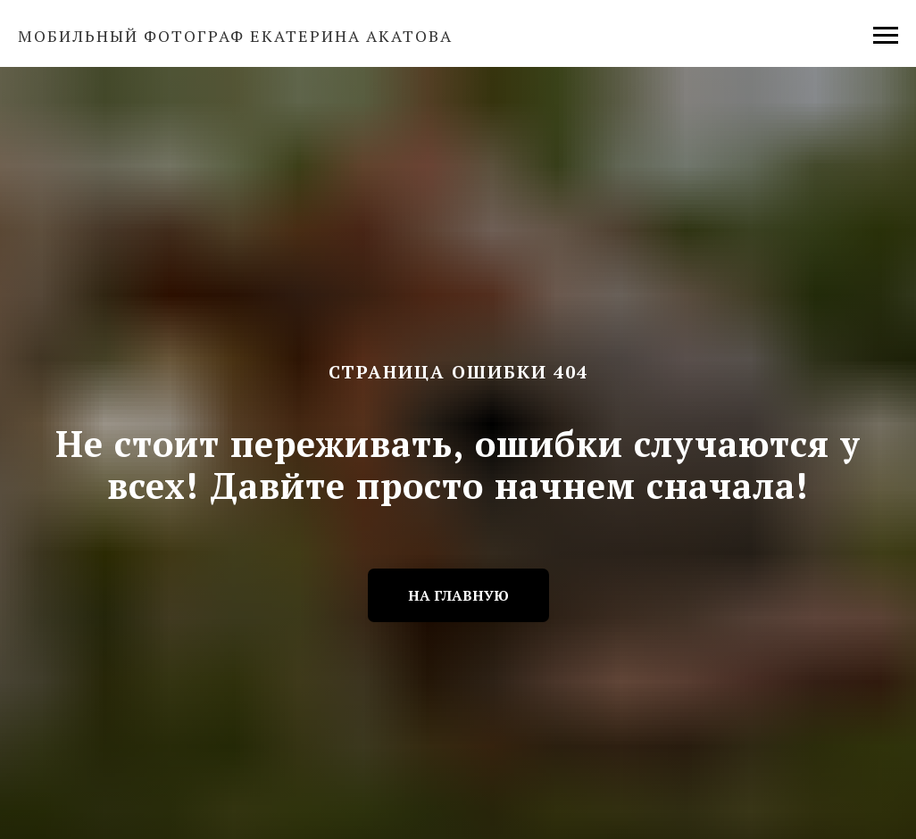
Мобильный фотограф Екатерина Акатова (235, 35)
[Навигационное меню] (885, 36)
